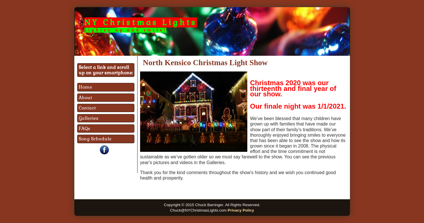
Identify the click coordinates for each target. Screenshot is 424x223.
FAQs (84, 129)
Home (85, 87)
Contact (87, 108)
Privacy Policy (241, 210)
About (85, 98)
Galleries (88, 118)
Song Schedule (95, 139)
